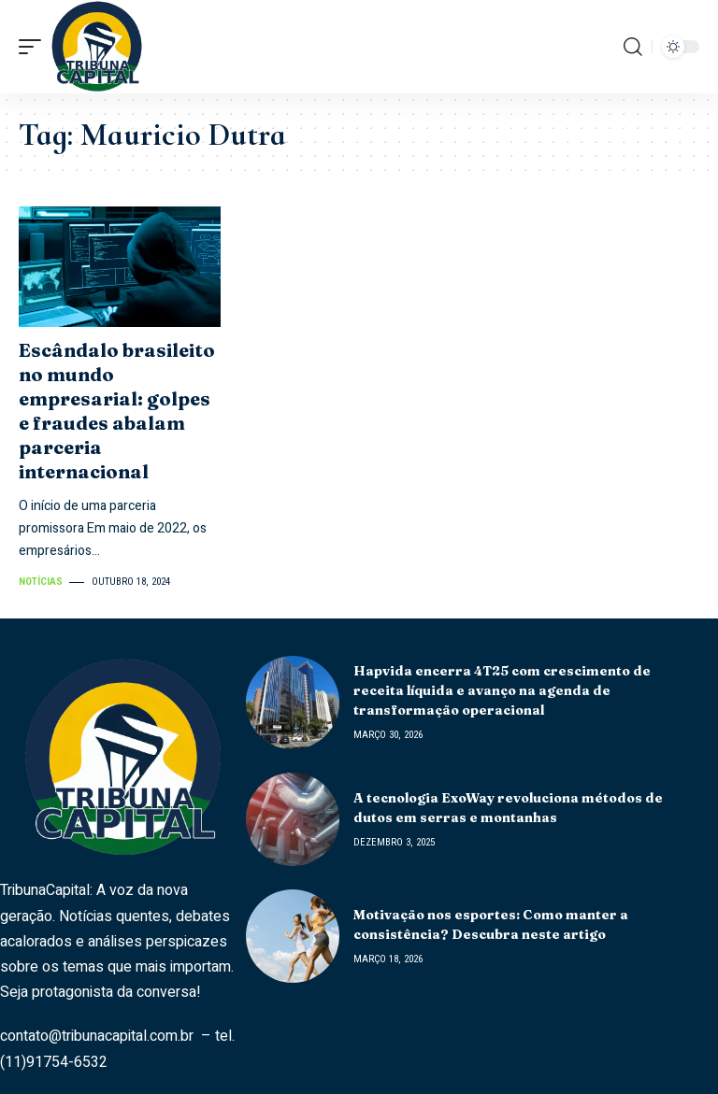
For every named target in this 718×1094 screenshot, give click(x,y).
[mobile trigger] (34, 46)
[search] (633, 47)
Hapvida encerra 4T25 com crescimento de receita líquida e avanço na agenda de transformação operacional (502, 690)
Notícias (41, 581)
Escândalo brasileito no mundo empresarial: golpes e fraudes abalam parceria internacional (117, 410)
